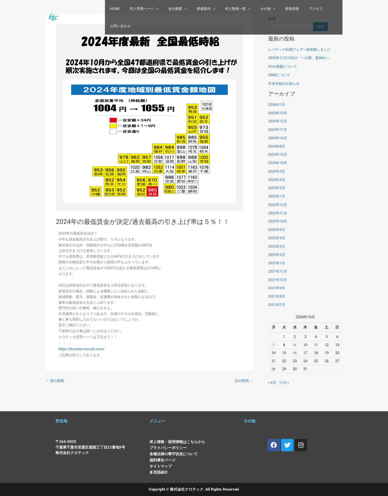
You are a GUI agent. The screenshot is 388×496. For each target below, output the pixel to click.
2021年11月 (278, 271)
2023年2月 (277, 188)
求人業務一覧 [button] (235, 9)
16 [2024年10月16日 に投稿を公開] (295, 353)
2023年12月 (278, 154)
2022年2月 (277, 254)
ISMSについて (280, 75)
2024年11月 (278, 129)
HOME (124, 9)
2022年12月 (278, 204)
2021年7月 (277, 304)
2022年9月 (277, 229)
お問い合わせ (328, 9)
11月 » (285, 382)
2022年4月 (277, 238)
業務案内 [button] (206, 9)
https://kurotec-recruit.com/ (82, 359)
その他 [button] (262, 9)
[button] (162, 9)
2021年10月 (278, 280)
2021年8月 (277, 296)
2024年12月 (278, 121)
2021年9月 (277, 288)
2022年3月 (277, 246)
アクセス (304, 9)
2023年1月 (277, 196)
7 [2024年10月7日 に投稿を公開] (273, 345)
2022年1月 (277, 263)
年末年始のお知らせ (285, 83)
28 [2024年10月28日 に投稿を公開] (273, 369)
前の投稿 (56, 393)
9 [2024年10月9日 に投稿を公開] (295, 345)
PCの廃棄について (283, 66)
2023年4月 (277, 179)
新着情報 (284, 9)
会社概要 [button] (181, 9)
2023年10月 (278, 163)
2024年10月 (278, 138)
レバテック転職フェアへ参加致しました (301, 49)
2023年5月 (277, 171)
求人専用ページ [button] (150, 9)
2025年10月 (278, 113)
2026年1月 (277, 104)
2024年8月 (277, 146)
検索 (324, 26)
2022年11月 (278, 213)
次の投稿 (243, 393)
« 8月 (272, 382)
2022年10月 (278, 221)
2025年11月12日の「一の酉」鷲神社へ (300, 58)
